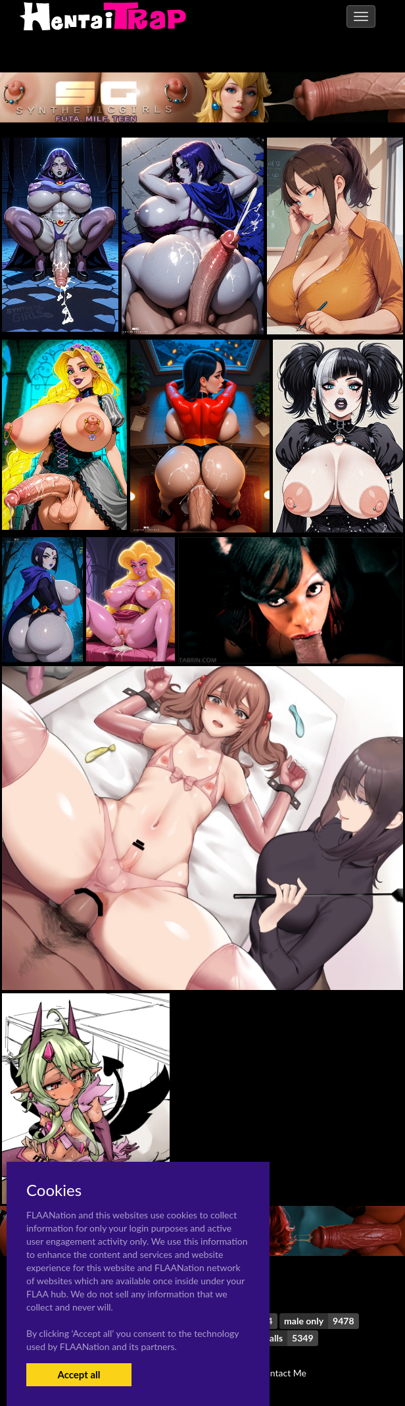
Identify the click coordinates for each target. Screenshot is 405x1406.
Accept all (78, 1374)
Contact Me (282, 1372)
